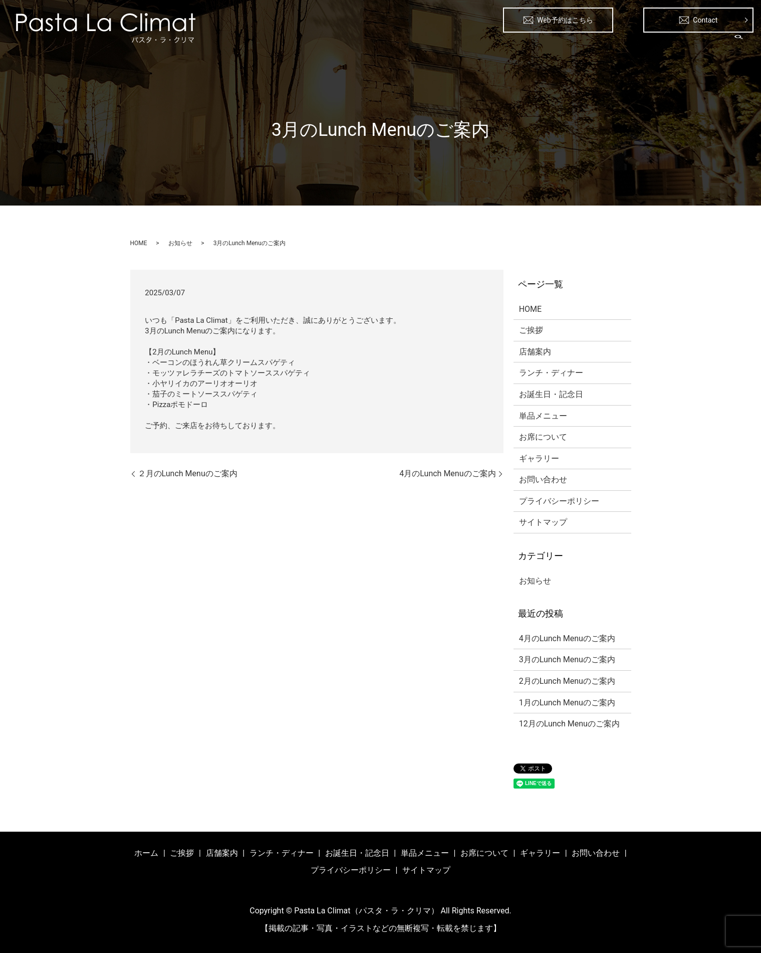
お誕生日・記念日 (528, 45)
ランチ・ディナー (458, 45)
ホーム (328, 45)
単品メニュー (591, 45)
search (738, 44)
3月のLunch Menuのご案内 (567, 659)
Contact (698, 20)
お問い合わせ (543, 479)
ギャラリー (699, 45)
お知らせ (180, 243)
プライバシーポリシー (559, 501)
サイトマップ (543, 522)
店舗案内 (402, 45)
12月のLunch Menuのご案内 (569, 723)
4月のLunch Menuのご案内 (447, 473)
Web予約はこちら (558, 20)
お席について (647, 45)
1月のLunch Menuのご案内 (567, 702)
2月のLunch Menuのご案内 (567, 681)
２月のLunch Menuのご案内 (187, 473)
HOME (138, 243)
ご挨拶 (363, 45)
